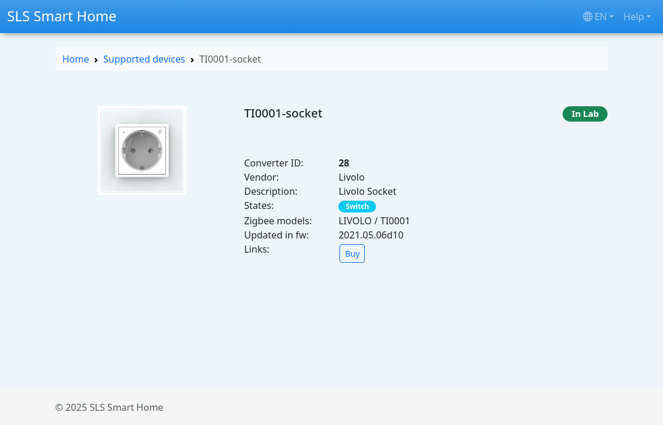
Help (633, 16)
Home (76, 59)
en (595, 16)
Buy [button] (352, 253)
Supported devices (144, 59)
